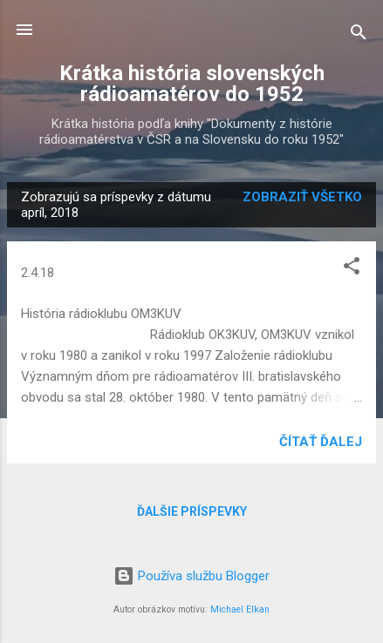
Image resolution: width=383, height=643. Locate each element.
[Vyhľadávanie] (358, 35)
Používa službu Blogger (191, 576)
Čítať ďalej (320, 442)
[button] (351, 268)
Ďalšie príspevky (192, 511)
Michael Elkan (240, 609)
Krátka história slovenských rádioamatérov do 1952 (192, 83)
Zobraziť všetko (302, 197)
